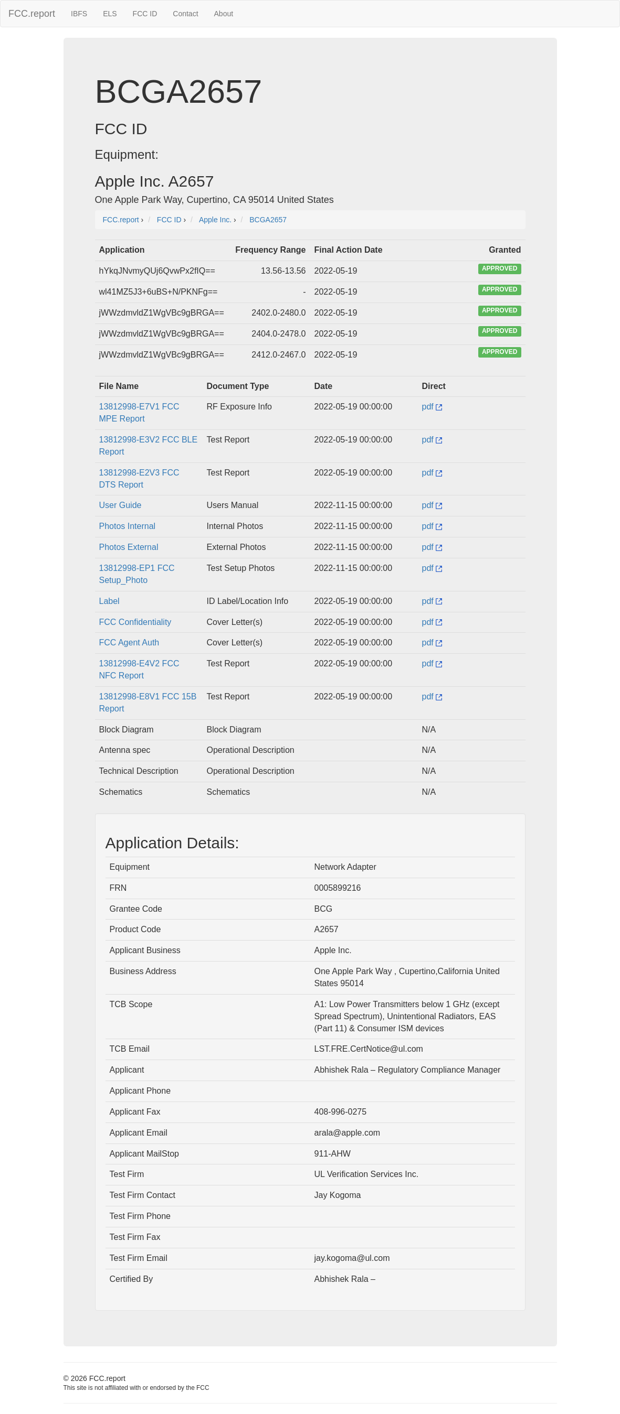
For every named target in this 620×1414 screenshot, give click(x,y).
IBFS (79, 13)
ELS (110, 13)
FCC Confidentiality (135, 622)
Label (109, 601)
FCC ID (145, 13)
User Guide (120, 505)
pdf (432, 406)
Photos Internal (127, 526)
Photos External (129, 547)
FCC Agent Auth (129, 642)
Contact (185, 13)
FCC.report (31, 13)
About (224, 13)
